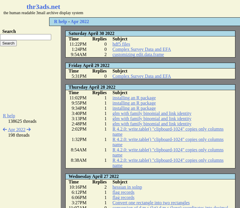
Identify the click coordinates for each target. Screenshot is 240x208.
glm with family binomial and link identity (151, 113)
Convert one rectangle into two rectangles (151, 202)
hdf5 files (121, 44)
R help (60, 21)
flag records (123, 192)
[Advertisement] (30, 80)
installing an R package (134, 97)
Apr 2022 (80, 21)
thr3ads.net (43, 6)
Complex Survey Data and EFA (141, 49)
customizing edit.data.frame (138, 54)
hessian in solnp (127, 187)
